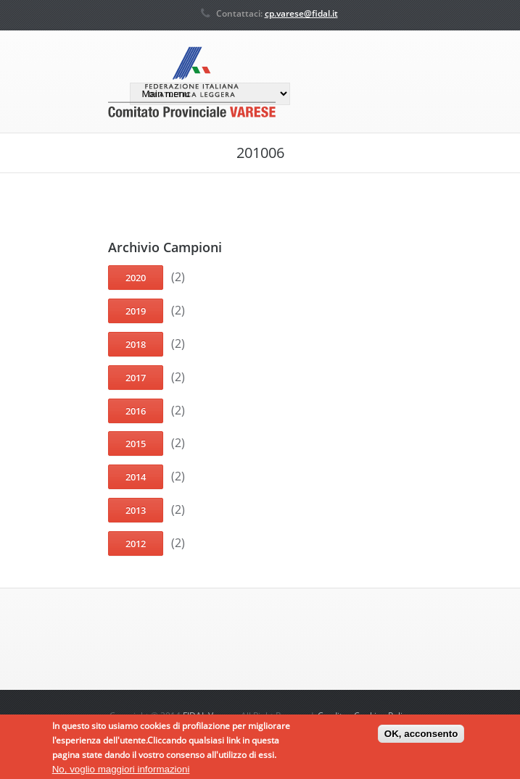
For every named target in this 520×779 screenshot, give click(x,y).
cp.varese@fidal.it (301, 13)
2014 (135, 476)
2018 (135, 344)
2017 (135, 377)
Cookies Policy (382, 715)
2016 (135, 410)
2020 (135, 277)
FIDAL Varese (209, 715)
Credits (332, 715)
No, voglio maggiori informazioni (121, 772)
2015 (135, 443)
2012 (135, 543)
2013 (135, 510)
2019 (135, 310)
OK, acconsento (421, 736)
